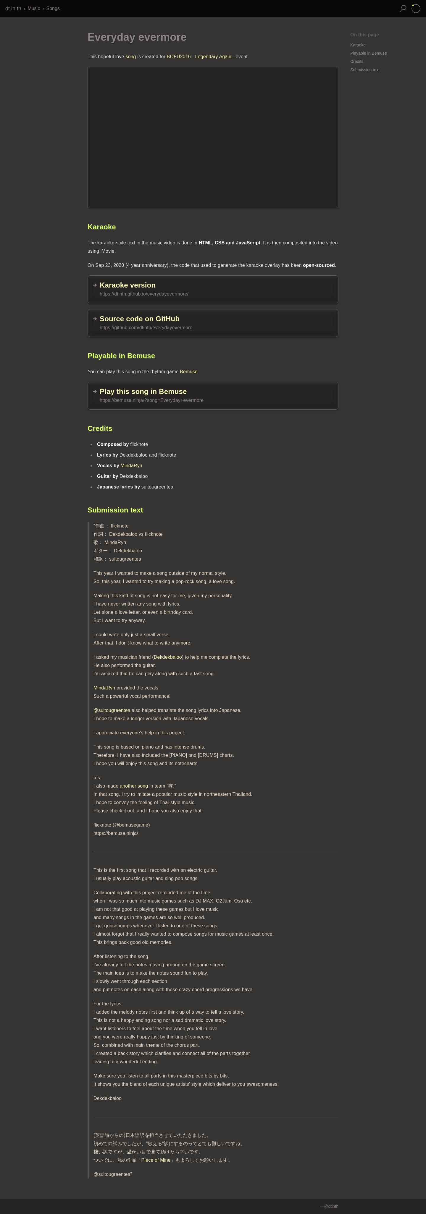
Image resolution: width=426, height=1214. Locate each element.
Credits (356, 61)
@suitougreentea (111, 710)
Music (34, 8)
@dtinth (331, 1206)
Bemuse (189, 371)
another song (134, 785)
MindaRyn (131, 465)
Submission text (365, 69)
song (130, 56)
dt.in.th (13, 9)
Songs (52, 8)
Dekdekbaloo (168, 657)
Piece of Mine (156, 1160)
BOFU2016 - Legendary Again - (201, 56)
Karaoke (358, 45)
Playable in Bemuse (368, 53)
